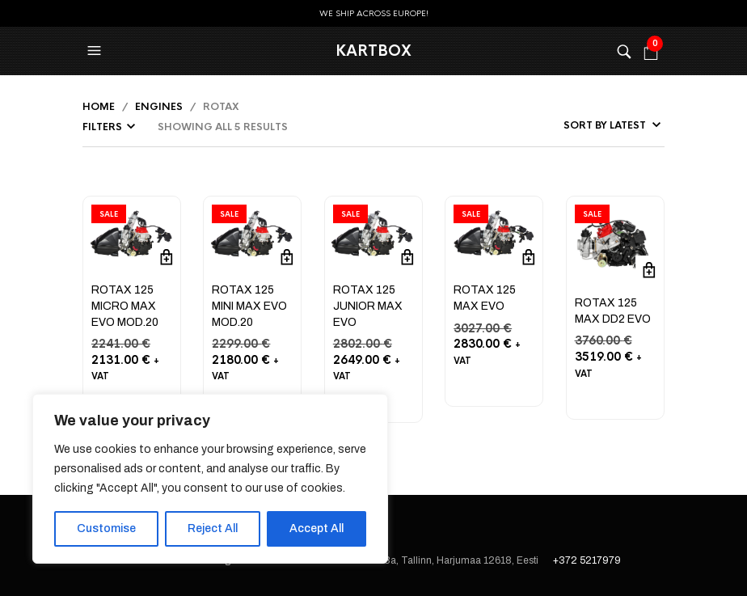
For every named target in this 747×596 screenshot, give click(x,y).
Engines (159, 106)
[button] (96, 51)
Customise (106, 528)
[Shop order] (575, 125)
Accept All (316, 528)
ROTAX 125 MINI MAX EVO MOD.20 (249, 306)
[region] (210, 479)
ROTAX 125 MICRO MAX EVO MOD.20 (124, 306)
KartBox (373, 51)
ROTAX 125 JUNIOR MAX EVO (368, 306)
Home (98, 106)
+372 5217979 (587, 560)
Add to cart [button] (166, 257)
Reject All (213, 528)
